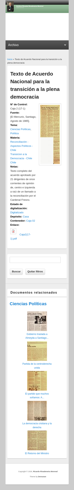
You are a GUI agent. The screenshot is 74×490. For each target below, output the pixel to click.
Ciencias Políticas (20, 129)
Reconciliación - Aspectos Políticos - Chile (21, 146)
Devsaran (42, 477)
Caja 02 (30, 220)
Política (14, 133)
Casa (26, 216)
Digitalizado (16, 212)
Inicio (9, 59)
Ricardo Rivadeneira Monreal (45, 471)
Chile (13, 162)
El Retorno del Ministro (37, 453)
